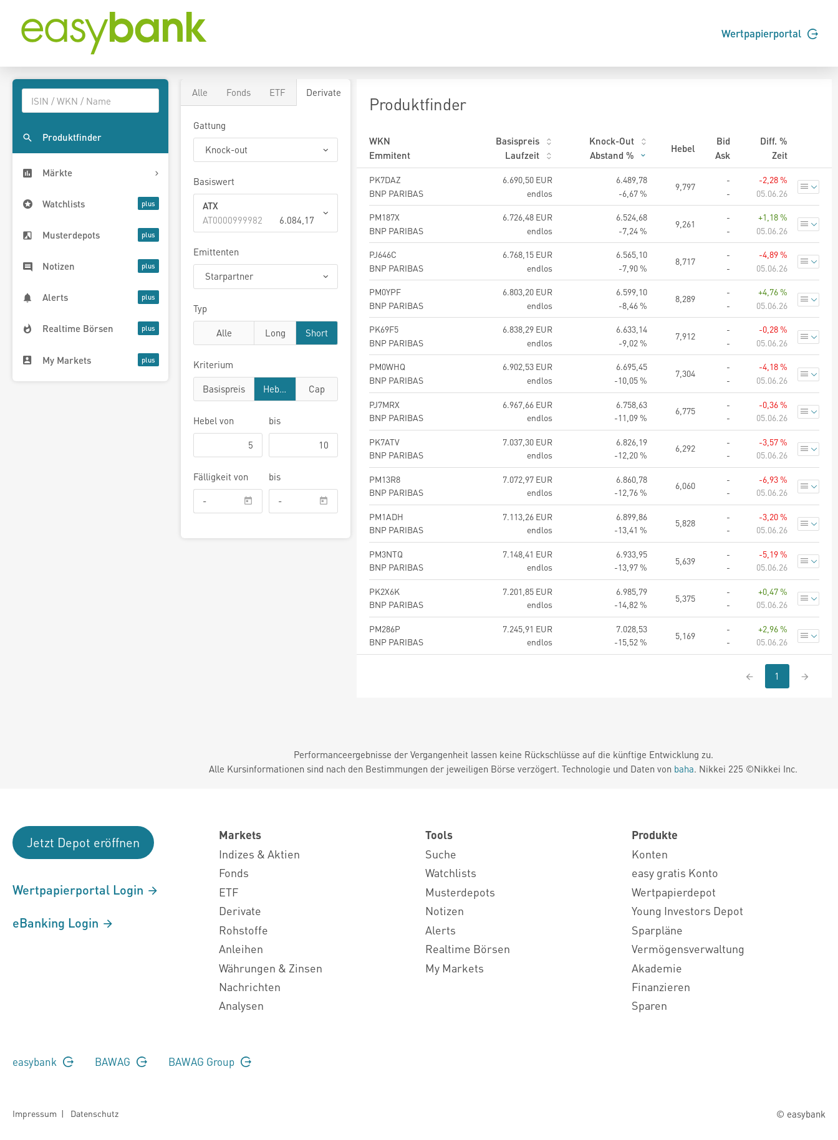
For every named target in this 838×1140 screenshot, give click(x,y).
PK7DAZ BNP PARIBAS (396, 186)
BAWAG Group (209, 1061)
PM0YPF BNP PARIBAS (396, 298)
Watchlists (450, 872)
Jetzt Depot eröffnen (83, 842)
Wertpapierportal (769, 33)
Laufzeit (528, 155)
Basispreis (224, 388)
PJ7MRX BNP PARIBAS (396, 411)
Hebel (275, 388)
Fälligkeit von (220, 476)
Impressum (34, 1113)
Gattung (209, 125)
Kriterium (213, 364)
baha (684, 768)
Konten (650, 854)
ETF (277, 92)
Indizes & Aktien (259, 854)
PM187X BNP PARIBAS (396, 223)
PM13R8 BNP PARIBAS (396, 485)
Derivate (323, 92)
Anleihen (241, 948)
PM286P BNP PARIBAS (396, 635)
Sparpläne (657, 930)
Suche (440, 854)
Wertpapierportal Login (85, 889)
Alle (200, 92)
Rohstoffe (243, 930)
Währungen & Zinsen (270, 968)
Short (317, 332)
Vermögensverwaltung (688, 948)
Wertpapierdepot (674, 892)
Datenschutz (94, 1113)
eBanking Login (63, 922)
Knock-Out (618, 141)
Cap (317, 388)
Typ (200, 308)
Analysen (241, 1005)
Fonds (238, 92)
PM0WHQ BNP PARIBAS (396, 373)
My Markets (454, 968)
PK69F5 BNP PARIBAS (396, 335)
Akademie (657, 968)
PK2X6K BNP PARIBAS (396, 598)
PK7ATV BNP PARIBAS (396, 448)
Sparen (649, 1005)
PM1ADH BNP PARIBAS (396, 523)
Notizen (444, 910)
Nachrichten (250, 986)
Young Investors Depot (687, 910)
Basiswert (213, 181)
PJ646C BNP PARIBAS (396, 261)
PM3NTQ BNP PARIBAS (396, 560)
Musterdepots (460, 892)
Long (275, 332)
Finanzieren (661, 986)
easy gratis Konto (675, 872)
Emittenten (216, 251)
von (213, 420)
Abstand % (618, 155)
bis (275, 420)
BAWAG (121, 1061)
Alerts (440, 930)
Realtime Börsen (467, 948)
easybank (43, 1061)
